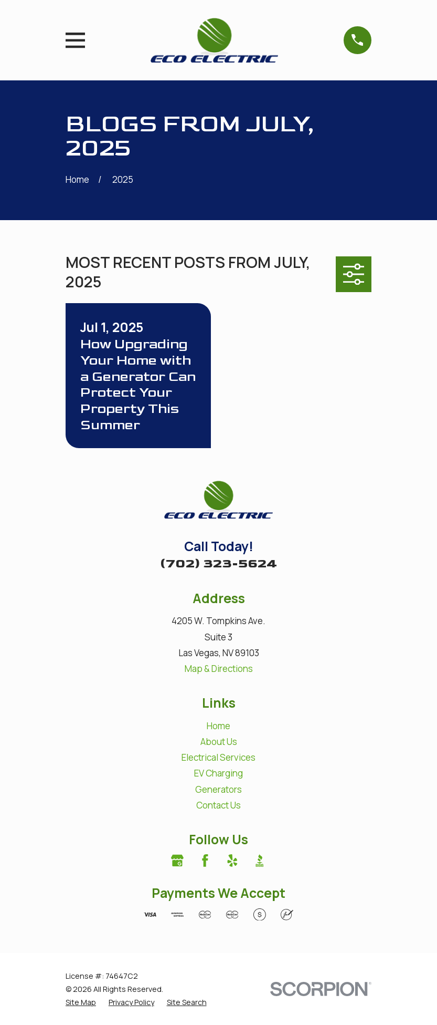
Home (218, 726)
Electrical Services (218, 757)
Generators (218, 789)
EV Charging (218, 773)
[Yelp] (232, 860)
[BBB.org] (259, 860)
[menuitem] (81, 1002)
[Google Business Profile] (177, 860)
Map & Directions (219, 668)
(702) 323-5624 (218, 563)
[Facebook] (205, 860)
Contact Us (218, 805)
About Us (218, 742)
